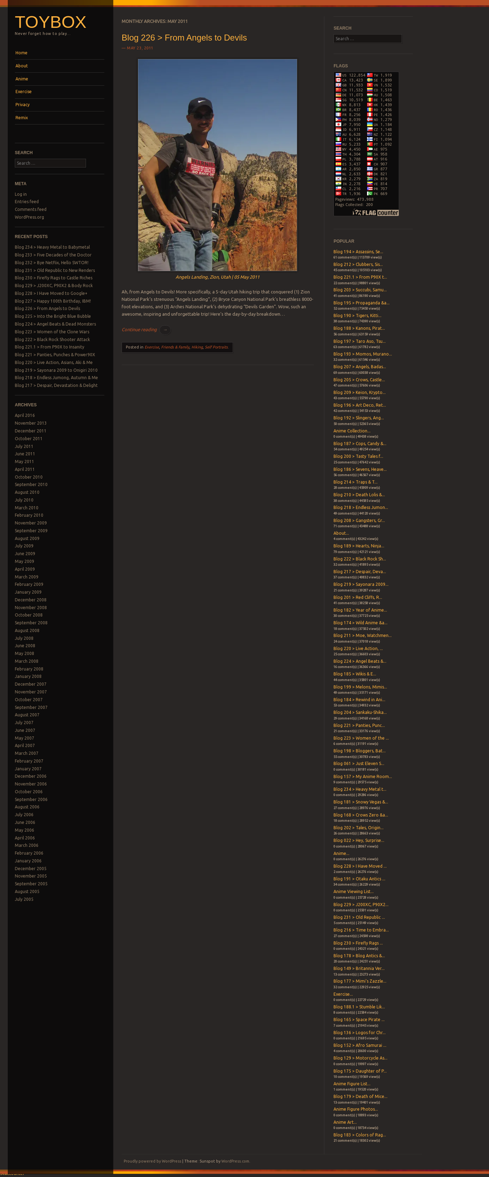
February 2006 (29, 853)
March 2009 (26, 577)
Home (21, 52)
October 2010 (29, 477)
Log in (21, 194)
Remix (22, 117)
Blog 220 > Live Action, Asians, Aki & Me (54, 362)
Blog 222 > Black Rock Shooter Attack (52, 339)
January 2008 (28, 676)
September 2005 (31, 883)
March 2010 (26, 507)
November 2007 (31, 692)
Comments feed (31, 209)
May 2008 (24, 653)
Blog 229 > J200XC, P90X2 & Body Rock (54, 285)
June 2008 (25, 645)
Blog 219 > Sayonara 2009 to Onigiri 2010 (56, 370)
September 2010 (31, 484)
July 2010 (24, 500)
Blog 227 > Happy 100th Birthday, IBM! (53, 301)
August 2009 (27, 538)
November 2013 (31, 423)
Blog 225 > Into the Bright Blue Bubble (53, 316)
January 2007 (28, 768)
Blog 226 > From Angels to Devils (47, 308)
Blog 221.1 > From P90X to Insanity (49, 347)
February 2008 (29, 669)
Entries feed (27, 201)
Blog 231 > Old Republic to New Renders (55, 270)
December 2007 (31, 684)
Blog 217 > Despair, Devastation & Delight (56, 385)
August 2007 (27, 714)
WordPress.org (29, 217)
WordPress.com (235, 1161)
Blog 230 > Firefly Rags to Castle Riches (53, 277)
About (22, 65)
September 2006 (31, 799)
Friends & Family (175, 347)
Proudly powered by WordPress (152, 1161)
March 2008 (26, 661)
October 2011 (29, 438)
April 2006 (25, 838)
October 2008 (29, 615)
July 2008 (24, 638)
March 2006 (26, 845)
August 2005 (27, 891)
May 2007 (24, 738)
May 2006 (24, 830)
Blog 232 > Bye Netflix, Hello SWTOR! (51, 262)
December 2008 (31, 599)
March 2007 (26, 753)
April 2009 (25, 569)
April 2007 (25, 745)
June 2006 (25, 822)
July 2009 (24, 546)
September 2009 (31, 530)
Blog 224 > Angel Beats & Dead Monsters (55, 324)
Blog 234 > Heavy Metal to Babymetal (52, 247)
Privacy (23, 104)
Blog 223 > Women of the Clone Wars (52, 331)
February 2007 (29, 761)
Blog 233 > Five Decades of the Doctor (53, 255)
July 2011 (24, 446)
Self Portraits (216, 347)
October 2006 (29, 791)
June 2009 (25, 553)
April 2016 (25, 415)
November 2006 (31, 784)
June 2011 (25, 453)
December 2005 (31, 868)
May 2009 (24, 561)
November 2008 (31, 607)
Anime (22, 79)
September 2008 (31, 622)
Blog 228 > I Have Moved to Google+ (51, 293)
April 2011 (25, 469)
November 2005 (31, 876)
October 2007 (29, 699)
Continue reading (146, 329)
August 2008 (27, 630)
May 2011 (24, 461)
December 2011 (31, 431)
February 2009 (29, 584)
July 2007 (24, 722)
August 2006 (27, 807)
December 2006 (31, 776)
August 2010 (27, 492)
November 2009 (31, 523)
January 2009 (28, 592)
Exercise (24, 91)
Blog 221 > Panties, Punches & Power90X (55, 354)
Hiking (197, 347)
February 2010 (29, 515)
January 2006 (28, 861)
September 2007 (31, 707)
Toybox (50, 21)
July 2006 (24, 814)
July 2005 (24, 899)
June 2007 (25, 730)
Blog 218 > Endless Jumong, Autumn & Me (56, 377)
